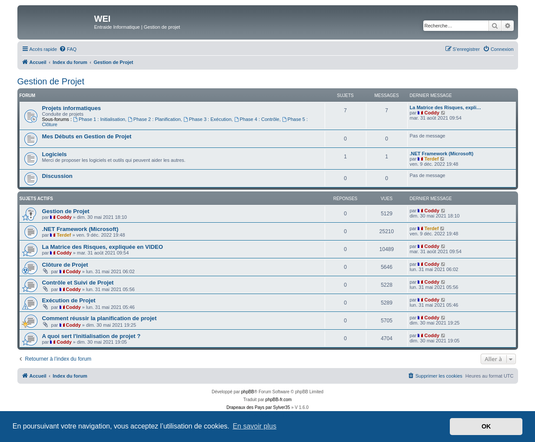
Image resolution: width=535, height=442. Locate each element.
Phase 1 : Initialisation (99, 119)
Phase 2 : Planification (154, 119)
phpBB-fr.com (279, 399)
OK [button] (486, 426)
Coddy (432, 112)
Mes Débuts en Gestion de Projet (87, 136)
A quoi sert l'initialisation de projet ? (91, 336)
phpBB (247, 391)
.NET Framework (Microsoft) (442, 153)
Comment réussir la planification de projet (99, 318)
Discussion (57, 176)
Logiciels (54, 154)
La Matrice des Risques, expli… (445, 107)
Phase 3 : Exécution (207, 119)
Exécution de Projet (69, 300)
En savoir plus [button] (254, 426)
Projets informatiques (71, 108)
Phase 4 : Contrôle (256, 119)
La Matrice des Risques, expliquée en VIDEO (102, 247)
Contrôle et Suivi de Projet (78, 282)
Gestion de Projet (51, 81)
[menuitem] (67, 49)
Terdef (432, 158)
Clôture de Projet (65, 264)
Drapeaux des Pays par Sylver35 (258, 407)
